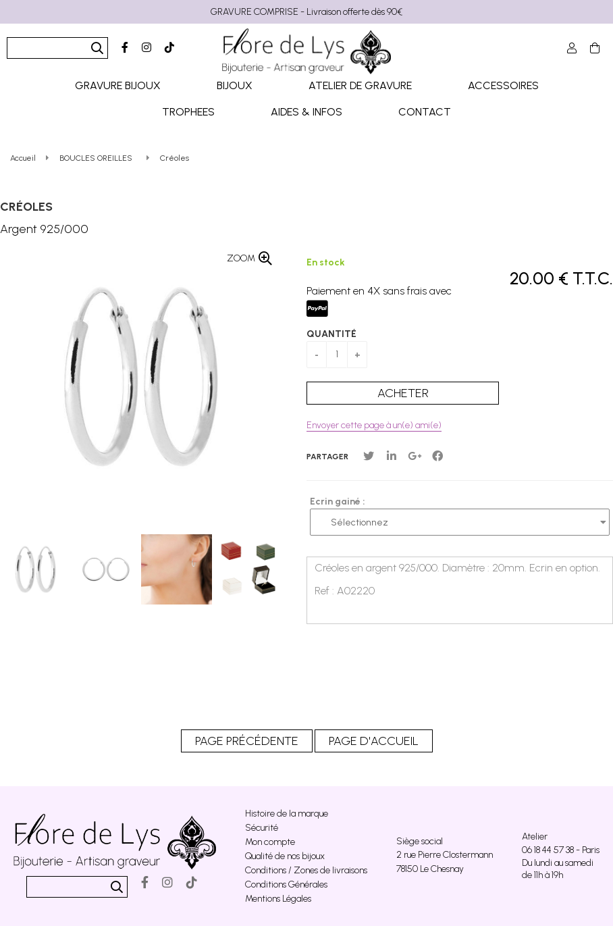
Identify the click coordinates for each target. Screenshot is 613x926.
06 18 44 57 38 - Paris (560, 850)
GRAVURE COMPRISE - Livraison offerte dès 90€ (306, 12)
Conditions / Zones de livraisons (306, 870)
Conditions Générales (286, 884)
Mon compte (270, 842)
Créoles (26, 206)
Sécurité (261, 827)
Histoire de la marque (286, 813)
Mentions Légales (278, 898)
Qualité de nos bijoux (285, 856)
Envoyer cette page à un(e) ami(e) (374, 425)
